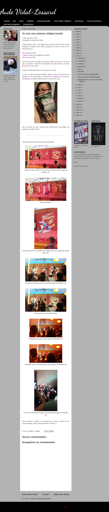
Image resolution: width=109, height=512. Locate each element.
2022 (78, 42)
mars (79, 95)
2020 (78, 48)
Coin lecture (79, 21)
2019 (78, 50)
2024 (78, 37)
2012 (78, 115)
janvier (80, 101)
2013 (78, 112)
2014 (78, 110)
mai (79, 90)
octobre (80, 64)
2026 (78, 31)
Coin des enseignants (12, 24)
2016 (78, 104)
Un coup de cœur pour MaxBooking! (89, 77)
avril (79, 93)
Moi (14, 21)
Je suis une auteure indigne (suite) (88, 74)
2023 (78, 39)
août (79, 69)
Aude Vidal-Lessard (28, 11)
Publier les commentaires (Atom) (41, 498)
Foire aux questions (94, 21)
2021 (78, 45)
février (80, 98)
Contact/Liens (28, 24)
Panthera (30, 21)
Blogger (65, 507)
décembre (81, 58)
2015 (78, 107)
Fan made (81, 71)
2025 (78, 34)
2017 (78, 56)
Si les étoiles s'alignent (62, 21)
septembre (81, 66)
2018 (78, 53)
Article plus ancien (61, 494)
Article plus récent (30, 494)
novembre (81, 61)
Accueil (6, 21)
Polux (21, 21)
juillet (79, 84)
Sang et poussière (43, 21)
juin (79, 87)
